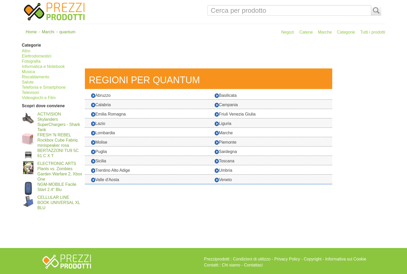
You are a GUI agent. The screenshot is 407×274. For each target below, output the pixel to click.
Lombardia (103, 133)
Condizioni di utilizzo (251, 259)
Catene (306, 32)
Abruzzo (101, 95)
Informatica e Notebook (43, 66)
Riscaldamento (35, 77)
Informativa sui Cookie (345, 259)
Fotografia (31, 61)
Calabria (101, 105)
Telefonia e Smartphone (44, 87)
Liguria (223, 123)
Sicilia (98, 161)
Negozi (287, 32)
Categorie (346, 32)
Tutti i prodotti (372, 32)
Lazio (98, 123)
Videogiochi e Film (39, 97)
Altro (26, 51)
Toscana (224, 161)
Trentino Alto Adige (110, 170)
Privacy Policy (287, 259)
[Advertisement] (233, 54)
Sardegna (226, 151)
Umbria (223, 170)
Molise (99, 142)
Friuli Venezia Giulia (235, 114)
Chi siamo (231, 265)
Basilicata (225, 95)
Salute (27, 82)
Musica (28, 71)
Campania (226, 105)
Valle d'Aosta (105, 179)
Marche (325, 32)
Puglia (99, 151)
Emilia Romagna (108, 114)
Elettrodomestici (36, 56)
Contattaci (253, 265)
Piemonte (225, 142)
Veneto (223, 179)
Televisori (30, 92)
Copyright (312, 259)
